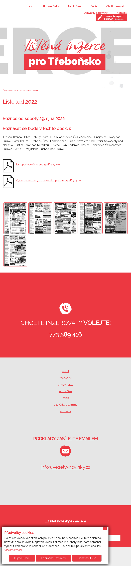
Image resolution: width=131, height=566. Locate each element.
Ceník (93, 6)
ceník (65, 398)
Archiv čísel (74, 6)
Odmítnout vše (87, 558)
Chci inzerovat (115, 6)
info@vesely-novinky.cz (65, 467)
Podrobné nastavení (53, 558)
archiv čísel (65, 391)
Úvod (30, 6)
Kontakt (121, 12)
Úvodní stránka (10, 90)
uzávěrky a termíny (65, 404)
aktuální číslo (65, 384)
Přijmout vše (22, 558)
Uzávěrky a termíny (95, 12)
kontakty (65, 411)
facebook (65, 378)
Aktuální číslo (50, 6)
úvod (65, 371)
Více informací (13, 550)
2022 (35, 90)
